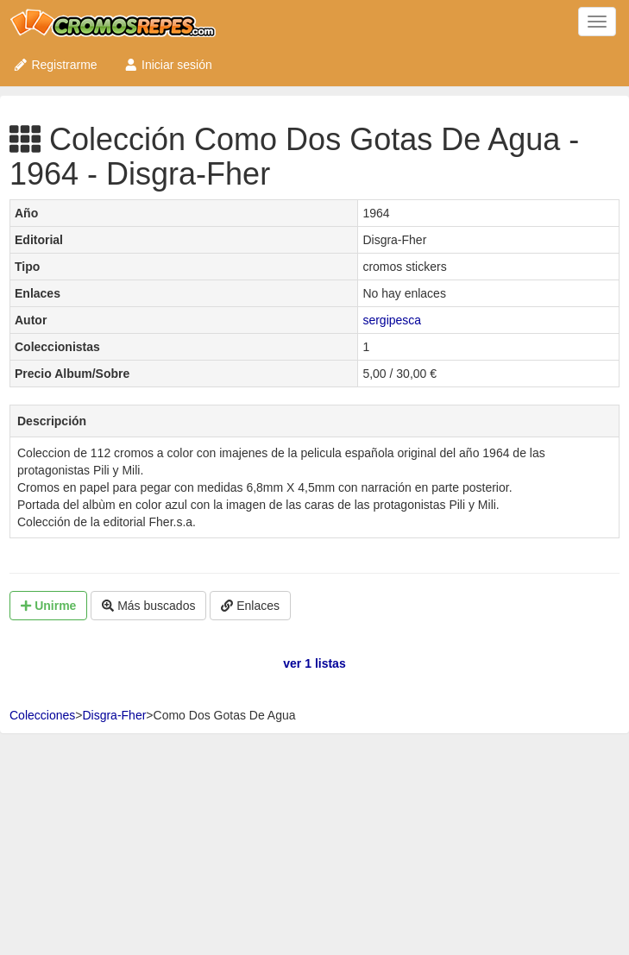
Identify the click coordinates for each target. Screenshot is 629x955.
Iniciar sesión (167, 65)
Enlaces (250, 606)
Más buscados (148, 606)
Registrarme (55, 65)
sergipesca (391, 320)
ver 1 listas (314, 663)
